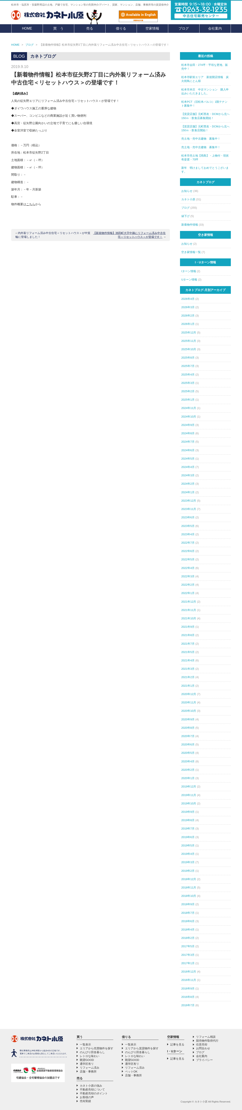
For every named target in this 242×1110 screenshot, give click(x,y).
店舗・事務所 (88, 1071)
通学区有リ (87, 1063)
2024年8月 (188, 433)
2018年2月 (188, 938)
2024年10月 (188, 416)
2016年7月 (188, 1005)
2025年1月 (188, 399)
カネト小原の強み (91, 1085)
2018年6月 (188, 921)
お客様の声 (87, 1097)
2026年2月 (188, 315)
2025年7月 (188, 366)
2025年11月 (188, 340)
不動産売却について (92, 1089)
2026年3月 (188, 307)
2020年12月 (188, 694)
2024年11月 (188, 408)
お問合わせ (203, 1048)
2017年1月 (188, 963)
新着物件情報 (189, 224)
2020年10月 (188, 710)
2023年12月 (188, 500)
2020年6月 (188, 744)
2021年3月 (188, 668)
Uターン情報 (189, 279)
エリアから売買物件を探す (96, 1048)
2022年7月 (188, 542)
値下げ (185, 216)
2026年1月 (188, 324)
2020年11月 (188, 702)
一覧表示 (85, 1044)
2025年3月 (188, 383)
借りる (121, 28)
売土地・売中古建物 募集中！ (200, 138)
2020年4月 (188, 761)
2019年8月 (188, 820)
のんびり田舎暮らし (92, 1052)
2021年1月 (188, 685)
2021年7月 (188, 643)
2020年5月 (188, 752)
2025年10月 (188, 349)
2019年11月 (188, 795)
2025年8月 (188, 357)
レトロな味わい (89, 1056)
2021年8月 (188, 635)
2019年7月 (188, 828)
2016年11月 (188, 980)
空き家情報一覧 (191, 252)
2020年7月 (188, 736)
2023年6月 (188, 517)
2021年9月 (188, 626)
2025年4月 (188, 374)
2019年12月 (188, 786)
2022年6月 (188, 551)
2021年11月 (188, 610)
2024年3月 (188, 475)
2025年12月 (188, 332)
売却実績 (85, 1101)
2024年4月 (188, 467)
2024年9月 (188, 425)
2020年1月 (188, 778)
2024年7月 (188, 441)
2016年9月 (188, 988)
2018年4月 (188, 929)
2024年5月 (188, 458)
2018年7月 (188, 912)
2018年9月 (188, 904)
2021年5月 (188, 652)
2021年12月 (188, 601)
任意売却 (201, 1044)
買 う (58, 28)
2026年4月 (188, 298)
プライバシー (204, 1060)
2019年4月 (188, 853)
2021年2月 (188, 677)
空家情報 (152, 28)
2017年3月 (188, 954)
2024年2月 (188, 483)
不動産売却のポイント (94, 1093)
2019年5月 (188, 845)
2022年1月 (188, 593)
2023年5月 (188, 526)
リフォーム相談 (206, 1036)
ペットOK (131, 1071)
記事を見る (177, 1044)
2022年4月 (188, 568)
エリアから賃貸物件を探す (142, 1048)
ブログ (183, 28)
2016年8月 (188, 996)
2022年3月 (188, 576)
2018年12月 (188, 879)
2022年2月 (188, 584)
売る (89, 28)
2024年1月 (188, 492)
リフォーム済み (89, 1067)
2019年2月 (188, 870)
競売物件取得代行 (207, 1040)
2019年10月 (188, 803)
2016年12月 (188, 971)
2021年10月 (188, 618)
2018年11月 (188, 887)
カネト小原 (188, 199)
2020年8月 (188, 727)
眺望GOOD (87, 1060)
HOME (27, 28)
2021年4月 (188, 660)
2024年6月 (188, 450)
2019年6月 (188, 837)
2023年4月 (188, 534)
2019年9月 (188, 811)
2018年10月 (188, 895)
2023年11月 (188, 509)
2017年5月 (188, 946)
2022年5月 (188, 559)
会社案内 (215, 28)
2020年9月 (188, 719)
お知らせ (186, 191)
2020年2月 (188, 769)
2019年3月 (188, 862)
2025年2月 (188, 391)
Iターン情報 (188, 271)
